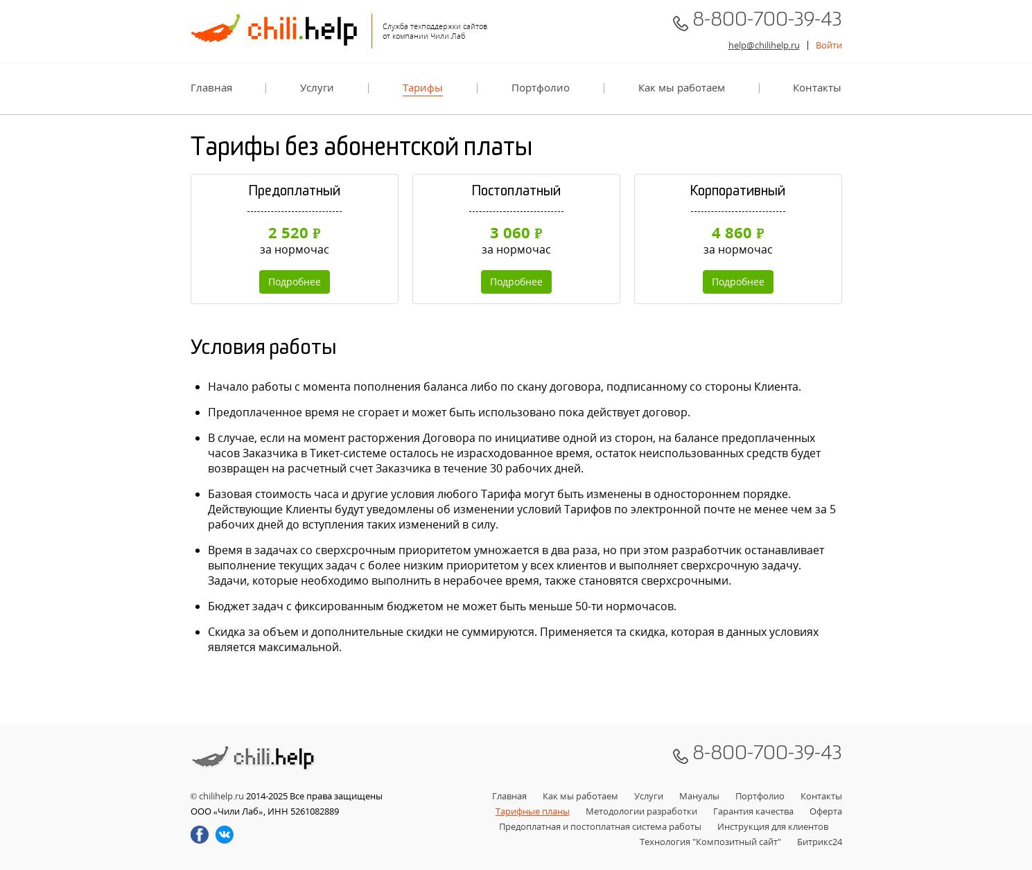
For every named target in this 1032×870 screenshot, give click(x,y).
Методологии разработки (641, 811)
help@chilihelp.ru (764, 45)
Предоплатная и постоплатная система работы (600, 826)
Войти (829, 45)
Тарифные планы (533, 811)
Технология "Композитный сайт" (710, 841)
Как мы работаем (681, 87)
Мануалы (699, 796)
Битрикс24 (819, 841)
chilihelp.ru (221, 796)
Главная (211, 87)
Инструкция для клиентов (772, 826)
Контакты (817, 87)
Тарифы (423, 87)
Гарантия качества (753, 811)
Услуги (317, 87)
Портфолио (540, 87)
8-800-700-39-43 (767, 23)
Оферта (826, 811)
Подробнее (294, 281)
